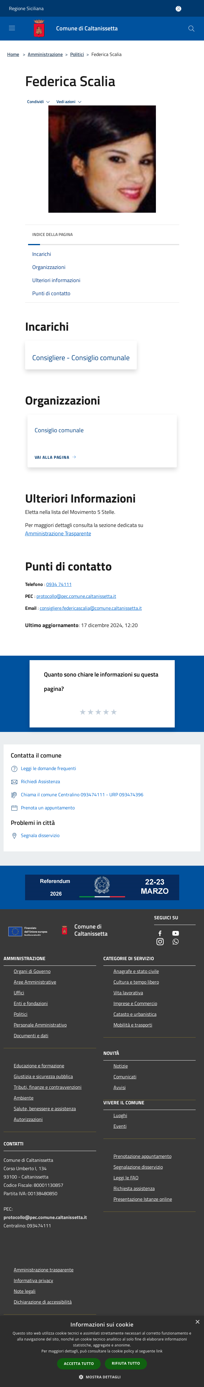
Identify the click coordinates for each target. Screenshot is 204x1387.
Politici (77, 54)
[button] (102, 1377)
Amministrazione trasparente (43, 1269)
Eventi (120, 1126)
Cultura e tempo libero (136, 981)
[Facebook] (160, 933)
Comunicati (124, 1076)
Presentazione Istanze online (142, 1199)
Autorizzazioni (28, 1119)
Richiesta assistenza (134, 1188)
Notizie (120, 1065)
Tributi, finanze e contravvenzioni (48, 1087)
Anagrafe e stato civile (136, 971)
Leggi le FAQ (126, 1177)
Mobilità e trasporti (132, 1024)
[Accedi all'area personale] (178, 9)
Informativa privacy (33, 1280)
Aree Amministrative (35, 981)
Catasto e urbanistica (135, 1014)
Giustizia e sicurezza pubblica (43, 1076)
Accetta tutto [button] (79, 1363)
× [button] (197, 1322)
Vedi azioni (69, 101)
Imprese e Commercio (135, 1003)
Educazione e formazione (39, 1065)
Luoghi (120, 1115)
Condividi (39, 101)
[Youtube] (176, 933)
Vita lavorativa (128, 992)
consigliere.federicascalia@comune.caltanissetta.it (91, 608)
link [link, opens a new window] (159, 1351)
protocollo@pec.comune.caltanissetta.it (76, 596)
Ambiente (23, 1097)
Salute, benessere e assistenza (45, 1108)
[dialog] (102, 1351)
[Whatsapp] (176, 942)
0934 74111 (59, 584)
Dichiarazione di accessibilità (43, 1301)
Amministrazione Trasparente (58, 533)
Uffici (19, 992)
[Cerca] (191, 28)
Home (13, 54)
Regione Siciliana (26, 8)
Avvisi (119, 1087)
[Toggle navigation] (12, 28)
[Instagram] (160, 942)
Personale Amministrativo (40, 1024)
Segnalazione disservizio (138, 1166)
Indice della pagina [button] (52, 234)
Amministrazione (45, 54)
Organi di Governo (32, 971)
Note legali (25, 1291)
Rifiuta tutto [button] (126, 1363)
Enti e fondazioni (31, 1003)
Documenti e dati (31, 1035)
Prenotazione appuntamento (142, 1156)
